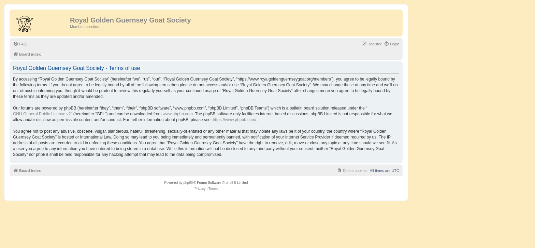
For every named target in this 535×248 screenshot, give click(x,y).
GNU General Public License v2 (42, 114)
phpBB (188, 183)
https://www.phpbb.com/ (234, 119)
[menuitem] (20, 44)
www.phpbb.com (178, 114)
